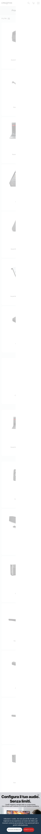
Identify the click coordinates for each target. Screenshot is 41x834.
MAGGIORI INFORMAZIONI (14, 829)
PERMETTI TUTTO (28, 829)
